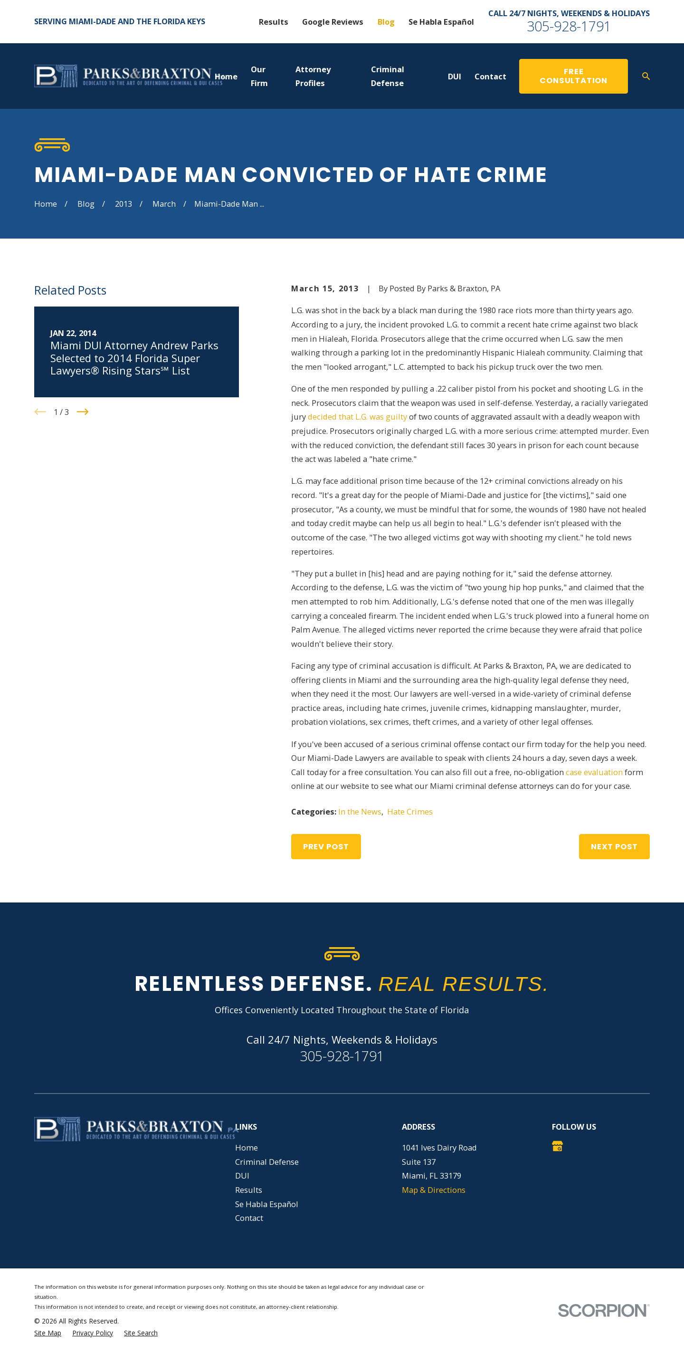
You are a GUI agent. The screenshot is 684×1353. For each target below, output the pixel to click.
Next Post (614, 846)
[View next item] (83, 412)
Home (246, 1147)
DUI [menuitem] (454, 76)
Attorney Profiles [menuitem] (313, 76)
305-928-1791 (569, 26)
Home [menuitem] (226, 76)
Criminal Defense (267, 1161)
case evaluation (594, 772)
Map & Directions (434, 1189)
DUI (242, 1175)
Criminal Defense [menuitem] (387, 76)
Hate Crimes (410, 811)
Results (273, 21)
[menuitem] (47, 1333)
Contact (249, 1217)
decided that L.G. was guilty (357, 416)
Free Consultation (574, 76)
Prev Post (326, 846)
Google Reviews (332, 21)
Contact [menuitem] (490, 76)
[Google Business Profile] (557, 1146)
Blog (386, 21)
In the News (359, 811)
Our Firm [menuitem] (259, 76)
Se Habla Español (441, 21)
